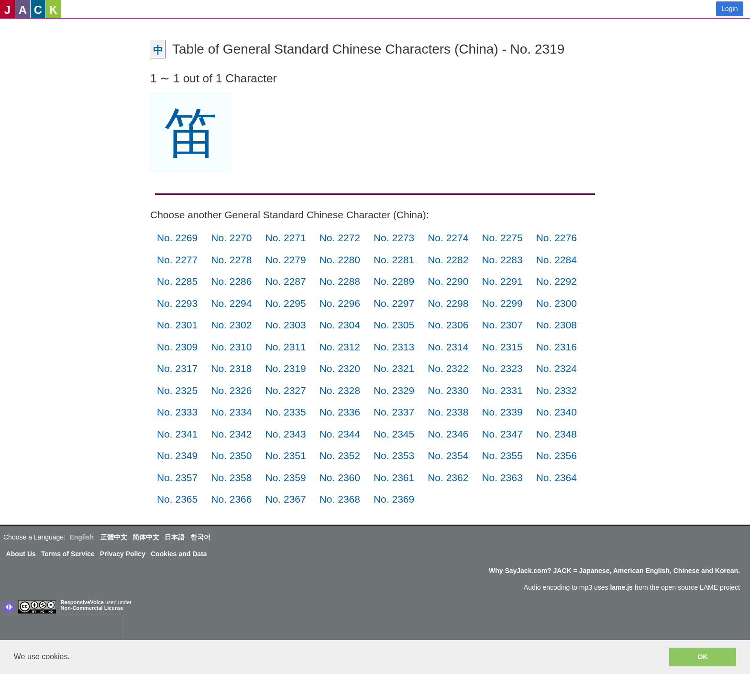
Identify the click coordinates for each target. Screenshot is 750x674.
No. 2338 (448, 411)
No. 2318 (231, 368)
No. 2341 (177, 433)
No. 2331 (502, 390)
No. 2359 (285, 477)
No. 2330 (448, 390)
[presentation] (61, 629)
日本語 (175, 537)
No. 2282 (448, 259)
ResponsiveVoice (82, 602)
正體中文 (113, 537)
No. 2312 (340, 346)
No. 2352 (340, 455)
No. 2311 (285, 346)
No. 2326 (231, 390)
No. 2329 (394, 390)
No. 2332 (556, 390)
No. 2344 (340, 433)
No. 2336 (340, 411)
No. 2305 (394, 324)
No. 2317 (177, 368)
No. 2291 (502, 281)
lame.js (621, 587)
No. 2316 (556, 346)
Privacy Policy (122, 554)
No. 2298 (448, 303)
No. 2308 (556, 324)
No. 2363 (502, 477)
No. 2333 (177, 411)
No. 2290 (448, 281)
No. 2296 (340, 303)
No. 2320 (340, 368)
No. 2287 (285, 281)
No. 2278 (231, 259)
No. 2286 (231, 281)
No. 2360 (340, 477)
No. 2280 (340, 259)
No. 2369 (394, 499)
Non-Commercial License (92, 608)
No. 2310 (231, 346)
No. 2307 (502, 324)
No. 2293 (177, 303)
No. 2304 (340, 324)
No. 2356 (556, 455)
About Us (21, 554)
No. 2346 (448, 433)
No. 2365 (177, 499)
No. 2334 (231, 411)
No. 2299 (502, 303)
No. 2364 (556, 477)
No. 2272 (340, 237)
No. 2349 (177, 455)
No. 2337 (394, 411)
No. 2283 (502, 259)
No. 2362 (448, 477)
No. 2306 (448, 324)
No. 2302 (231, 324)
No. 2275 (502, 237)
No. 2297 (394, 303)
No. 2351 (285, 455)
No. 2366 (231, 499)
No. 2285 (177, 281)
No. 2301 (177, 324)
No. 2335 (285, 411)
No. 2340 (556, 411)
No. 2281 (394, 259)
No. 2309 (177, 346)
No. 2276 (556, 237)
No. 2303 (285, 324)
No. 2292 (556, 281)
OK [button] (702, 657)
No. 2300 (556, 303)
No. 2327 (285, 390)
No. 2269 (177, 237)
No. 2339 (502, 411)
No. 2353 (394, 455)
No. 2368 (340, 499)
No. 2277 (177, 259)
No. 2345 (394, 433)
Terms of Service (68, 554)
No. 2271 (285, 237)
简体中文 (145, 537)
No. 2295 (285, 303)
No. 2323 (502, 368)
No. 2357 (177, 477)
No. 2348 (556, 433)
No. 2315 (502, 346)
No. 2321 (394, 368)
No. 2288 (340, 281)
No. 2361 (394, 477)
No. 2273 (394, 237)
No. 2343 (285, 433)
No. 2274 (448, 237)
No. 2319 (285, 368)
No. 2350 (231, 455)
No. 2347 (502, 433)
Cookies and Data (179, 554)
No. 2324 (556, 368)
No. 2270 (231, 237)
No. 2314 (448, 346)
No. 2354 (448, 455)
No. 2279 (285, 259)
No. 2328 (340, 390)
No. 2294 (231, 303)
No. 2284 (556, 259)
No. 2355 (502, 455)
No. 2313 (394, 346)
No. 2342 (231, 433)
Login (729, 8)
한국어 (200, 537)
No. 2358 (231, 477)
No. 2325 (177, 390)
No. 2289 (394, 281)
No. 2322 (448, 368)
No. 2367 (285, 499)
